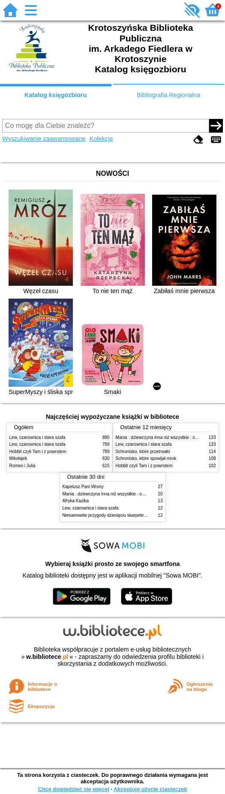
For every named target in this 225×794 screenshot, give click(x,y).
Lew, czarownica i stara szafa (37, 437)
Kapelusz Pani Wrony (83, 486)
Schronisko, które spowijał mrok (146, 458)
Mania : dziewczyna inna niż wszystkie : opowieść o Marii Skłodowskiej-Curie (136, 494)
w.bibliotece (47, 656)
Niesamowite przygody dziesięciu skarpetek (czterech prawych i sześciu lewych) (139, 515)
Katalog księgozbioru (55, 95)
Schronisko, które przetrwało (143, 451)
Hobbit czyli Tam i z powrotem (37, 451)
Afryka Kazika (76, 500)
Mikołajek (18, 458)
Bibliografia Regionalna (168, 95)
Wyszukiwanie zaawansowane (43, 138)
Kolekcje (101, 138)
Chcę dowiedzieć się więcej (73, 789)
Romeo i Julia (22, 465)
